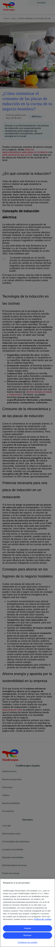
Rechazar (27, 935)
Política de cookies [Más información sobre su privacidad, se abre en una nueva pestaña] (42, 919)
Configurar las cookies (27, 942)
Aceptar (27, 928)
